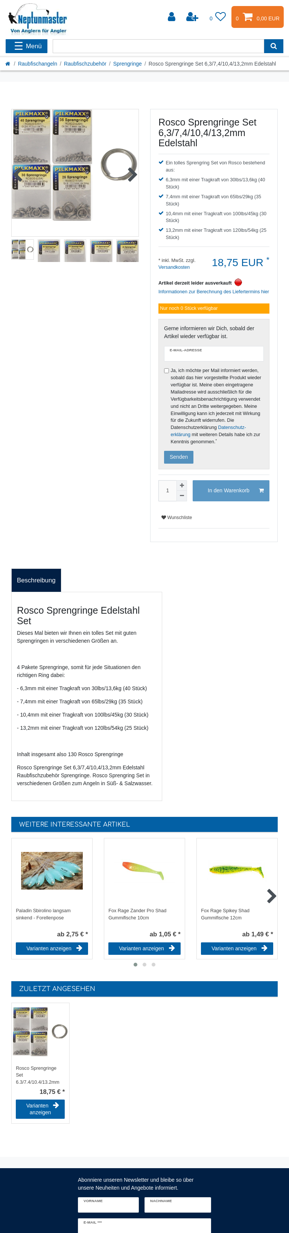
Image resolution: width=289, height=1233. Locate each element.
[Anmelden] (172, 17)
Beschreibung (36, 580)
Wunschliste (176, 517)
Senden (179, 457)
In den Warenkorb (236, 490)
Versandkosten (174, 267)
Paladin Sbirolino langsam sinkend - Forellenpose (43, 914)
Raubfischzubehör (85, 64)
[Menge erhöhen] (181, 485)
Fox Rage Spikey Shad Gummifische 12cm (225, 914)
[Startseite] (8, 64)
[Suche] (273, 46)
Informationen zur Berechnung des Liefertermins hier (213, 291)
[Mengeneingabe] (167, 490)
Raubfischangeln (37, 64)
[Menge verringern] (181, 496)
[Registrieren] (193, 17)
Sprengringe (127, 64)
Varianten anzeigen (54, 948)
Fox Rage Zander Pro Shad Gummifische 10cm (137, 914)
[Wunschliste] (217, 17)
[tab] (36, 580)
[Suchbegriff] (158, 46)
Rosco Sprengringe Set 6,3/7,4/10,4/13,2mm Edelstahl (37, 1075)
